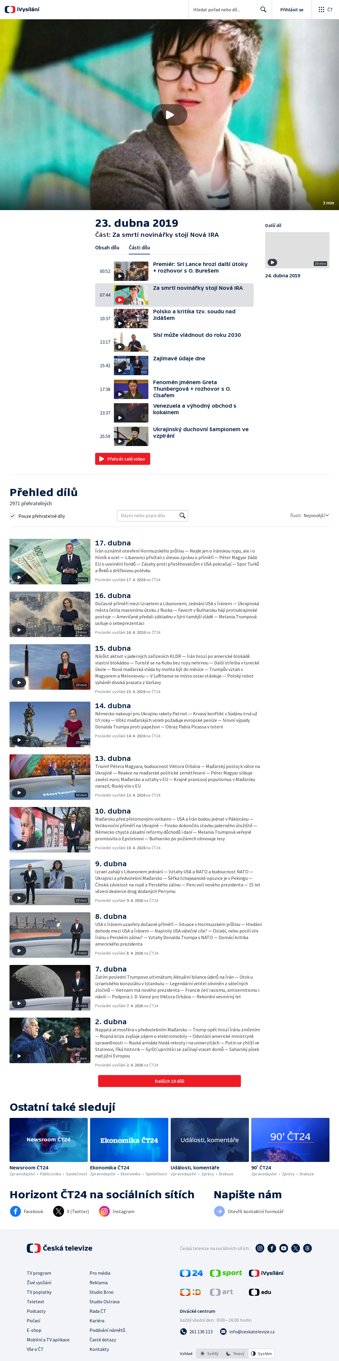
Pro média (100, 1273)
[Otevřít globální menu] (325, 9)
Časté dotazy (103, 1340)
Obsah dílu (107, 247)
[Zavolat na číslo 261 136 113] (196, 1331)
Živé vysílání (39, 1282)
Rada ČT (98, 1311)
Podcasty (36, 1311)
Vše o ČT (35, 1349)
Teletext (35, 1301)
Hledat (261, 12)
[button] (169, 114)
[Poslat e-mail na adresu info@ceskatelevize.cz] (247, 1331)
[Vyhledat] (182, 515)
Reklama (99, 1282)
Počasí (33, 1321)
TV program (39, 1273)
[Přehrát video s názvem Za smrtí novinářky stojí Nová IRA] (169, 115)
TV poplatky (39, 1292)
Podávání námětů (107, 1330)
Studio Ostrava (105, 1301)
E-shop (34, 1330)
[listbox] (235, 1354)
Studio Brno (102, 1292)
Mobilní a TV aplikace (48, 1340)
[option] (209, 1353)
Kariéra (97, 1321)
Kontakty (99, 1349)
